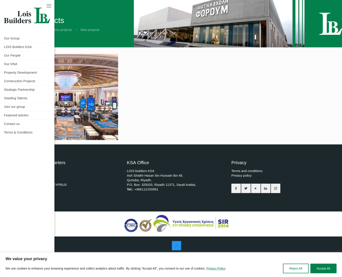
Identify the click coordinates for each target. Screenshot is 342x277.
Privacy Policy (215, 268)
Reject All (295, 268)
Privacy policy (241, 175)
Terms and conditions (247, 171)
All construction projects (54, 30)
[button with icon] (236, 188)
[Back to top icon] (176, 245)
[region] (171, 264)
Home (24, 30)
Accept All (323, 268)
